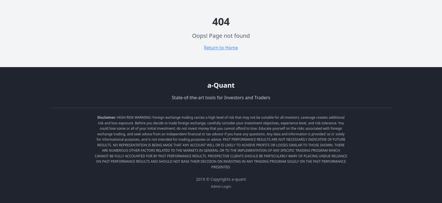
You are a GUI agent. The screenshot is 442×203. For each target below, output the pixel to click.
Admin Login (221, 186)
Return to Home (221, 48)
